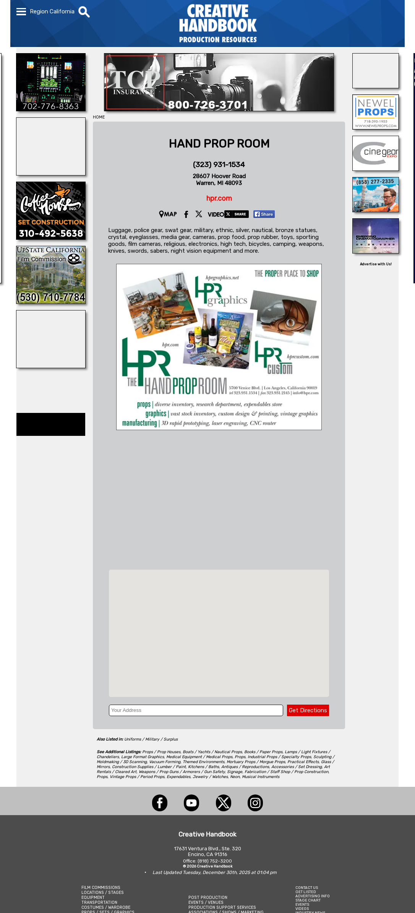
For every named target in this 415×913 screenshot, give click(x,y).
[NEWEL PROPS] (376, 127)
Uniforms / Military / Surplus (151, 739)
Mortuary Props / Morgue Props (256, 761)
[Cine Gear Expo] (376, 168)
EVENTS (302, 904)
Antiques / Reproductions (245, 766)
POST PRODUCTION (207, 897)
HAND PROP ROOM (219, 144)
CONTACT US (306, 887)
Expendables (178, 776)
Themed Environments (203, 761)
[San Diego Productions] (376, 209)
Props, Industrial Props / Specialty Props (273, 756)
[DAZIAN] (50, 365)
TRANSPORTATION (99, 902)
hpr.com (219, 198)
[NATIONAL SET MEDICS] (376, 86)
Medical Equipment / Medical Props (199, 756)
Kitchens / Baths (203, 766)
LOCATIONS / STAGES (102, 892)
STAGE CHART (308, 900)
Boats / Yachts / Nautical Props (212, 751)
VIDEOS (302, 909)
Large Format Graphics (142, 756)
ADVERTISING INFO (312, 896)
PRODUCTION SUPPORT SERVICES (222, 907)
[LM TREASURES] (50, 173)
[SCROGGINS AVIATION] (50, 109)
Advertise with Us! (376, 264)
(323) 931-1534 (219, 164)
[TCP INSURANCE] (219, 109)
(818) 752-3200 (215, 861)
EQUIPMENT (93, 897)
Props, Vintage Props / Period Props (130, 776)
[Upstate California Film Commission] (50, 301)
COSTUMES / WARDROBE (105, 907)
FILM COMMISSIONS (100, 887)
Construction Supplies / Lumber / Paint (149, 766)
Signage (234, 771)
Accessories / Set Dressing (296, 766)
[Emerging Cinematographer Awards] (376, 251)
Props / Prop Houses (161, 751)
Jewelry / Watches (210, 776)
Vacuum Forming (164, 761)
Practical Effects (303, 761)
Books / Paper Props (263, 751)
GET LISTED (305, 892)
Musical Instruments (260, 776)
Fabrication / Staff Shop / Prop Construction (286, 771)
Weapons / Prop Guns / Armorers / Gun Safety (182, 771)
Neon (235, 776)
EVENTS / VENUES (206, 902)
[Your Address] (196, 710)
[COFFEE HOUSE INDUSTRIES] (50, 237)
